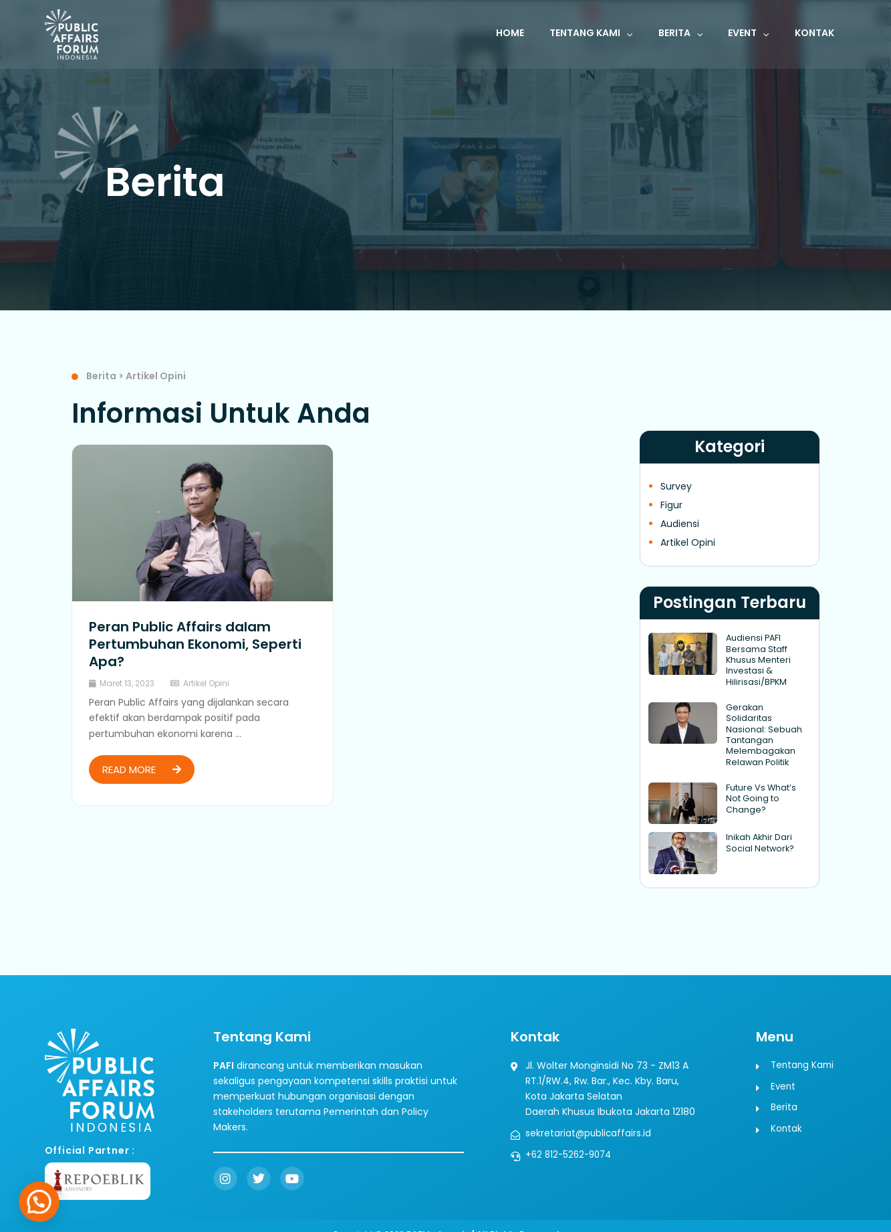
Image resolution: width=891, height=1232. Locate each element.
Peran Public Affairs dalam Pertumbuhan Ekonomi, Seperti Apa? (195, 644)
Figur (671, 505)
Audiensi (679, 523)
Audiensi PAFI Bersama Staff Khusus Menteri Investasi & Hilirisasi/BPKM (756, 658)
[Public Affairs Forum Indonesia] (71, 33)
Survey (676, 486)
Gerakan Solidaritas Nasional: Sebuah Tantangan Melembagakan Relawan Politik (767, 725)
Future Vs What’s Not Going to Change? (767, 777)
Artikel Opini (206, 683)
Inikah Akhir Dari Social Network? (758, 826)
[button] (650, 34)
